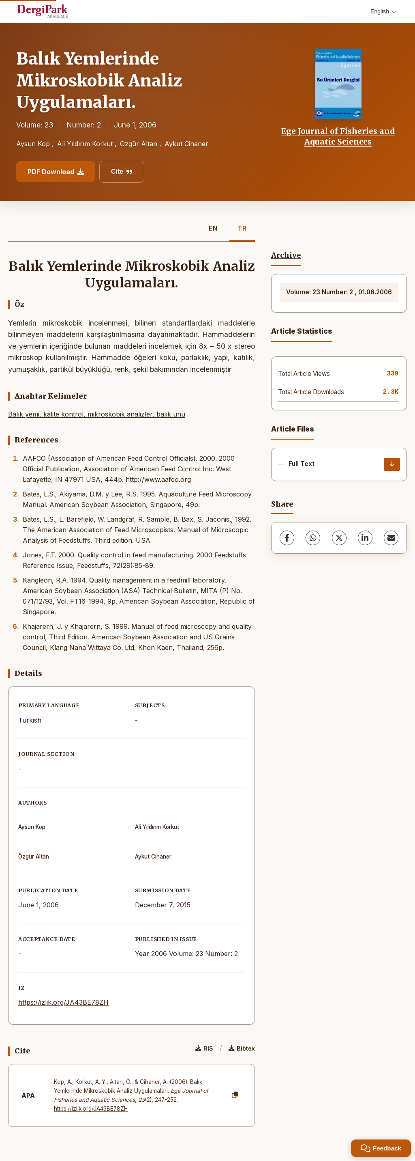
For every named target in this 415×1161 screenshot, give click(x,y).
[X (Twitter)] (339, 538)
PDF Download (56, 172)
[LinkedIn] (365, 538)
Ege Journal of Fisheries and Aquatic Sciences (338, 136)
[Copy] (235, 1095)
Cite (122, 171)
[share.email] (391, 538)
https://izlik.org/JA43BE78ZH (63, 1002)
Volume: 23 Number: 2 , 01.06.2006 (339, 292)
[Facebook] (287, 538)
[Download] (392, 464)
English (383, 11)
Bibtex (242, 1048)
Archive (286, 255)
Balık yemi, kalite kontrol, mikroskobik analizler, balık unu (96, 414)
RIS (204, 1048)
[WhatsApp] (313, 538)
